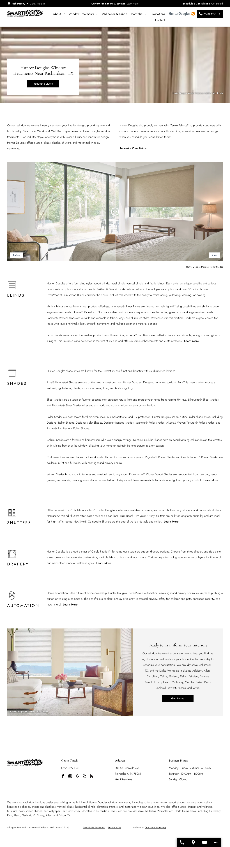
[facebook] (63, 776)
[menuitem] (59, 14)
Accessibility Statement (94, 827)
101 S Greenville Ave (127, 768)
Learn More (133, 3)
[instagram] (70, 776)
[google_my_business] (77, 776)
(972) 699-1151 (70, 768)
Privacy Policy (114, 827)
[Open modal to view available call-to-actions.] (215, 842)
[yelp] (84, 776)
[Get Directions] (193, 842)
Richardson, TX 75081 (128, 774)
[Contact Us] (204, 842)
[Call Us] (182, 842)
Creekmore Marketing (155, 827)
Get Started (217, 3)
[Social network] (91, 776)
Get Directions (37, 3)
